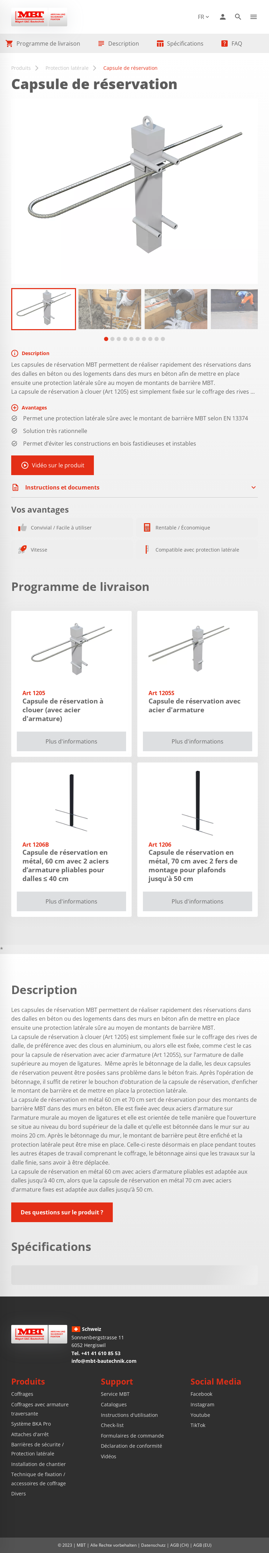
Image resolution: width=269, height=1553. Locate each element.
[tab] (106, 339)
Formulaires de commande (132, 1435)
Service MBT (115, 1394)
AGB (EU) (202, 1545)
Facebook (201, 1394)
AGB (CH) (179, 1545)
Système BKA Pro (31, 1423)
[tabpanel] (43, 309)
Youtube (200, 1415)
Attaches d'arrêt (30, 1434)
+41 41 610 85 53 (100, 1353)
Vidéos (108, 1456)
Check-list (112, 1425)
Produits (21, 68)
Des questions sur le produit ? (62, 1212)
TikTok (198, 1425)
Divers (18, 1493)
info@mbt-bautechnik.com (104, 1361)
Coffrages (22, 1394)
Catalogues (114, 1404)
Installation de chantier (38, 1464)
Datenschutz (153, 1545)
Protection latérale (67, 68)
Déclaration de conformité (131, 1445)
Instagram (202, 1404)
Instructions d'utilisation (129, 1415)
